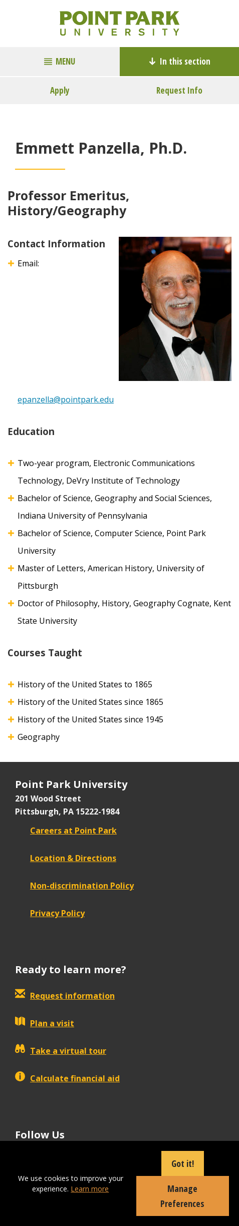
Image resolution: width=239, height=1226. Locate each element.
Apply (60, 90)
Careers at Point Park (66, 830)
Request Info (179, 90)
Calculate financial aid (67, 1078)
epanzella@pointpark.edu (66, 399)
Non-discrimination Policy (74, 885)
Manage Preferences (182, 1195)
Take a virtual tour (60, 1050)
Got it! (182, 1163)
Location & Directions (65, 858)
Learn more (90, 1188)
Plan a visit (44, 1023)
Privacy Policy (50, 913)
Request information (65, 995)
